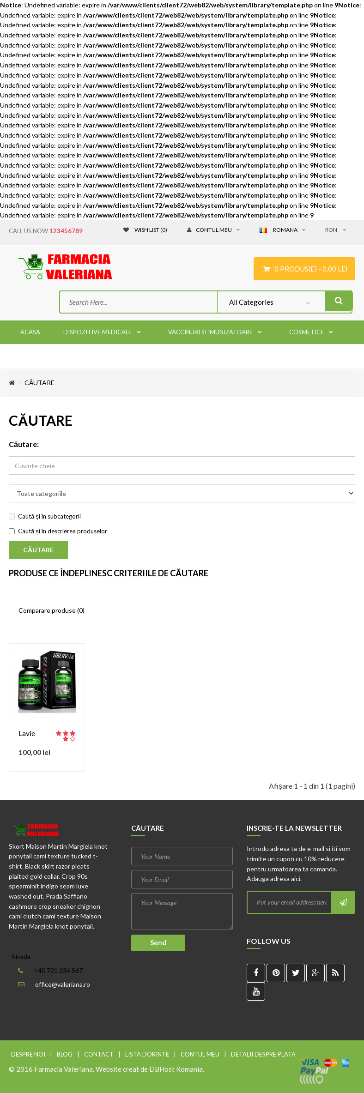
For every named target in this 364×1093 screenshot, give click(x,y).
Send (158, 942)
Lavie (26, 733)
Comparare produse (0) (51, 610)
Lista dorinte (147, 1054)
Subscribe (342, 902)
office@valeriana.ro (62, 984)
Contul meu (200, 1054)
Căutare (39, 382)
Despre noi (28, 1054)
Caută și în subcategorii (45, 516)
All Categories (251, 302)
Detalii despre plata (263, 1054)
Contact (99, 1054)
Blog (65, 1054)
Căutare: (24, 444)
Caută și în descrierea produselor (58, 531)
